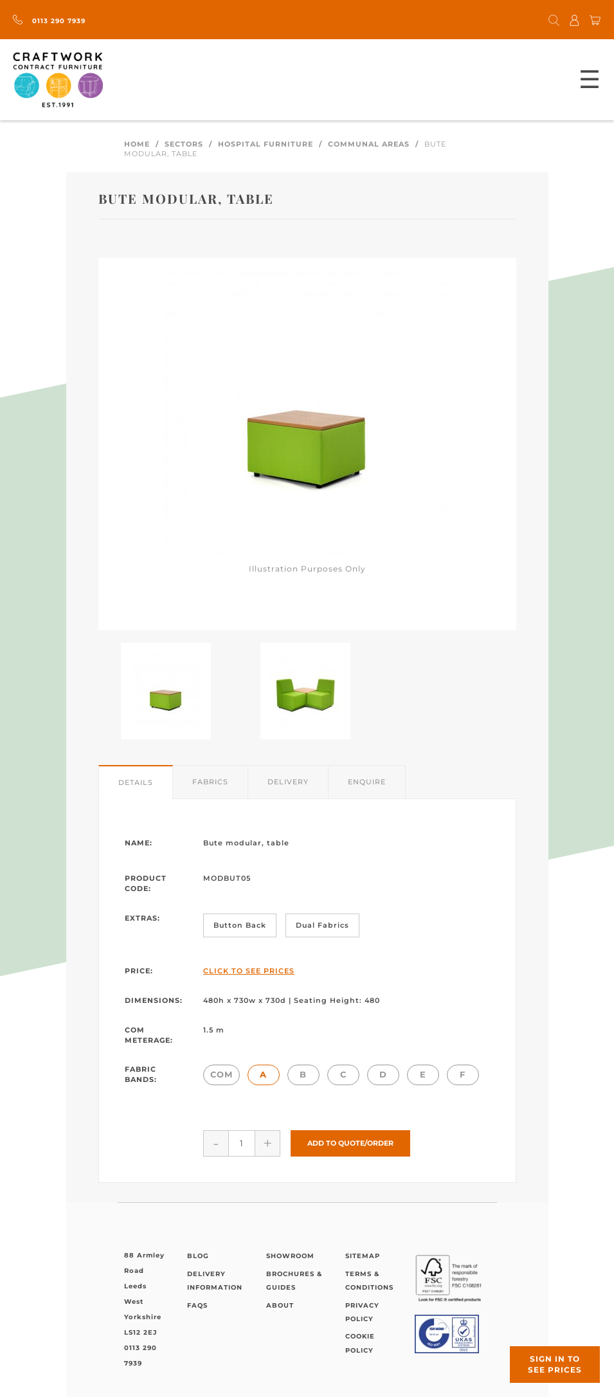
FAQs (197, 1305)
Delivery (288, 781)
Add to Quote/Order (350, 1143)
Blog (198, 1256)
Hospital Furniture (265, 144)
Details (135, 782)
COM (221, 1074)
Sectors (184, 144)
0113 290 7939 (49, 21)
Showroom (290, 1256)
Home (137, 144)
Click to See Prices (248, 970)
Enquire (367, 781)
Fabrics (210, 781)
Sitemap (362, 1256)
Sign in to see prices (555, 1364)
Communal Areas (369, 144)
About (280, 1305)
